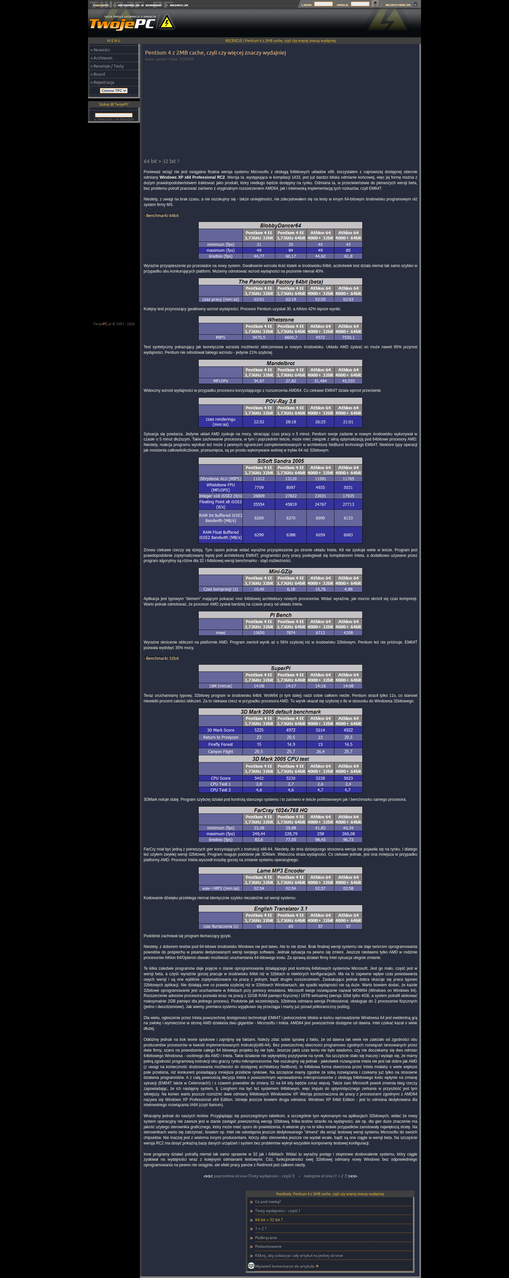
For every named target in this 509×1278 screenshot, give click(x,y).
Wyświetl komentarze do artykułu (285, 1266)
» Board (98, 74)
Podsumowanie (268, 1246)
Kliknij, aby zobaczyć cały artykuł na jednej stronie (299, 1255)
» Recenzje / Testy (107, 66)
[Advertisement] (303, 22)
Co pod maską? (268, 1201)
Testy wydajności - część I (277, 1210)
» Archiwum (101, 58)
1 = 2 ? (261, 1228)
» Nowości (100, 49)
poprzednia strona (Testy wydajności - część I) (249, 1176)
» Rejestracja (102, 82)
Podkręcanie (266, 1237)
